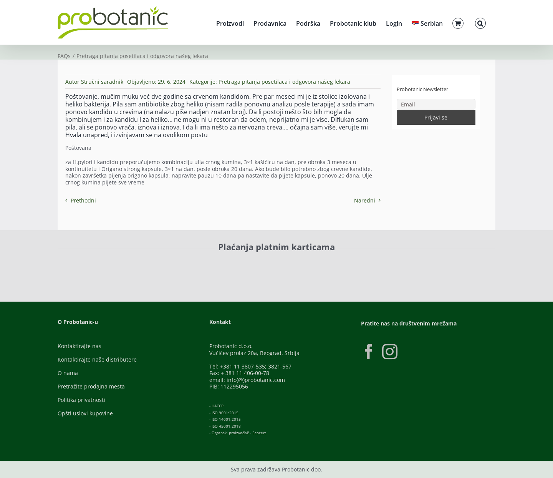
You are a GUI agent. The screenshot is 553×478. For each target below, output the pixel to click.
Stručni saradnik (102, 81)
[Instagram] (389, 351)
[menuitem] (427, 22)
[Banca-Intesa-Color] (242, 264)
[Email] (436, 104)
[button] (480, 22)
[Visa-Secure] (159, 264)
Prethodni (83, 200)
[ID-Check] (111, 267)
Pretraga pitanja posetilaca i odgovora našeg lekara (284, 81)
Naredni (364, 200)
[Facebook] (368, 351)
